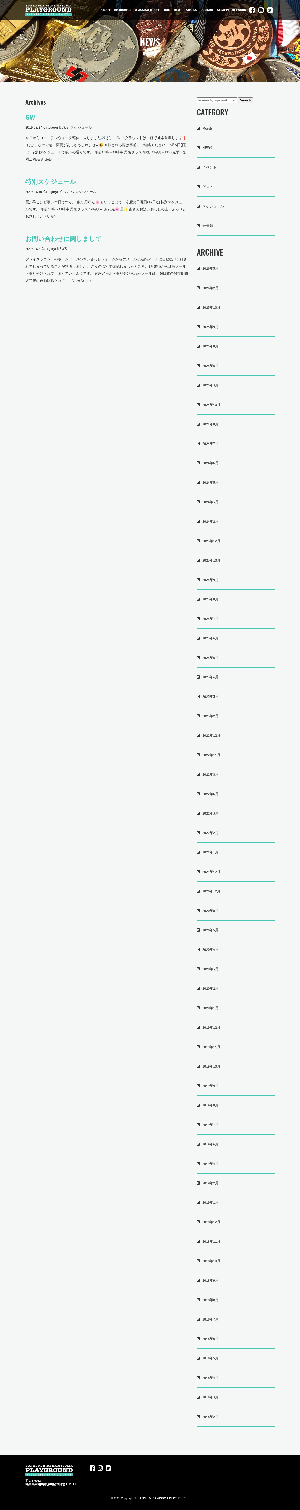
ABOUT (105, 10)
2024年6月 (210, 463)
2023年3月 (210, 696)
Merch (207, 128)
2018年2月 (210, 1416)
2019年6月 (210, 1144)
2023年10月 (211, 560)
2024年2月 (210, 521)
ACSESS (191, 10)
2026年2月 (210, 288)
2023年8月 (210, 599)
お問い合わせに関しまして (63, 239)
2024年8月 (210, 424)
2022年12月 (211, 735)
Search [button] (245, 100)
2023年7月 (210, 619)
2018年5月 (210, 1358)
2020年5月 (210, 930)
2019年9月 (210, 1086)
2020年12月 (211, 891)
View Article (42, 159)
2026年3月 (210, 268)
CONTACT (207, 10)
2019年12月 (211, 1027)
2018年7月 (210, 1319)
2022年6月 (210, 794)
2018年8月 (210, 1300)
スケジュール (81, 127)
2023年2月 (210, 716)
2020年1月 (210, 1008)
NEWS (178, 10)
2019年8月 (210, 1105)
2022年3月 (210, 813)
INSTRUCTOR (122, 10)
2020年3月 (210, 969)
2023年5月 (210, 658)
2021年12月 (211, 872)
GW (30, 117)
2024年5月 (210, 482)
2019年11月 (211, 1047)
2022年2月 (210, 833)
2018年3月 (210, 1397)
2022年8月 (210, 774)
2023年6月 (210, 638)
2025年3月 (210, 385)
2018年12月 (211, 1222)
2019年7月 (210, 1125)
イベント (66, 191)
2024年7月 (210, 443)
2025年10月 (211, 307)
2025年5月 (210, 366)
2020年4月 (210, 949)
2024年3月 (210, 502)
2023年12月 (211, 541)
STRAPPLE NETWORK (231, 10)
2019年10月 (211, 1066)
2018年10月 (211, 1261)
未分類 (207, 226)
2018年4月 (210, 1378)
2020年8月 (210, 911)
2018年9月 (210, 1280)
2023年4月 (210, 677)
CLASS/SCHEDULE (147, 10)
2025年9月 (210, 327)
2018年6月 (210, 1339)
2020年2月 (210, 988)
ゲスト (207, 187)
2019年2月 (210, 1183)
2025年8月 (210, 346)
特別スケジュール (50, 182)
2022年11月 (211, 755)
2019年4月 (210, 1163)
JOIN (167, 10)
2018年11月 (211, 1241)
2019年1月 (210, 1202)
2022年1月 (210, 852)
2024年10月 (211, 405)
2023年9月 (210, 580)
